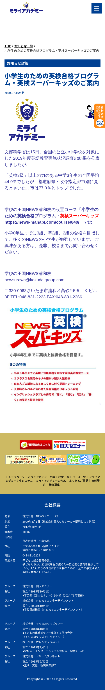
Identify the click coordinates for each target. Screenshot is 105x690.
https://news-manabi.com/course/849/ (42, 222)
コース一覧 (79, 477)
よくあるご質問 (78, 481)
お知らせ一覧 (23, 46)
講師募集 (54, 485)
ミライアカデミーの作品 (51, 481)
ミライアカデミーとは (41, 477)
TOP (8, 46)
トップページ (16, 477)
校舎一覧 (63, 477)
